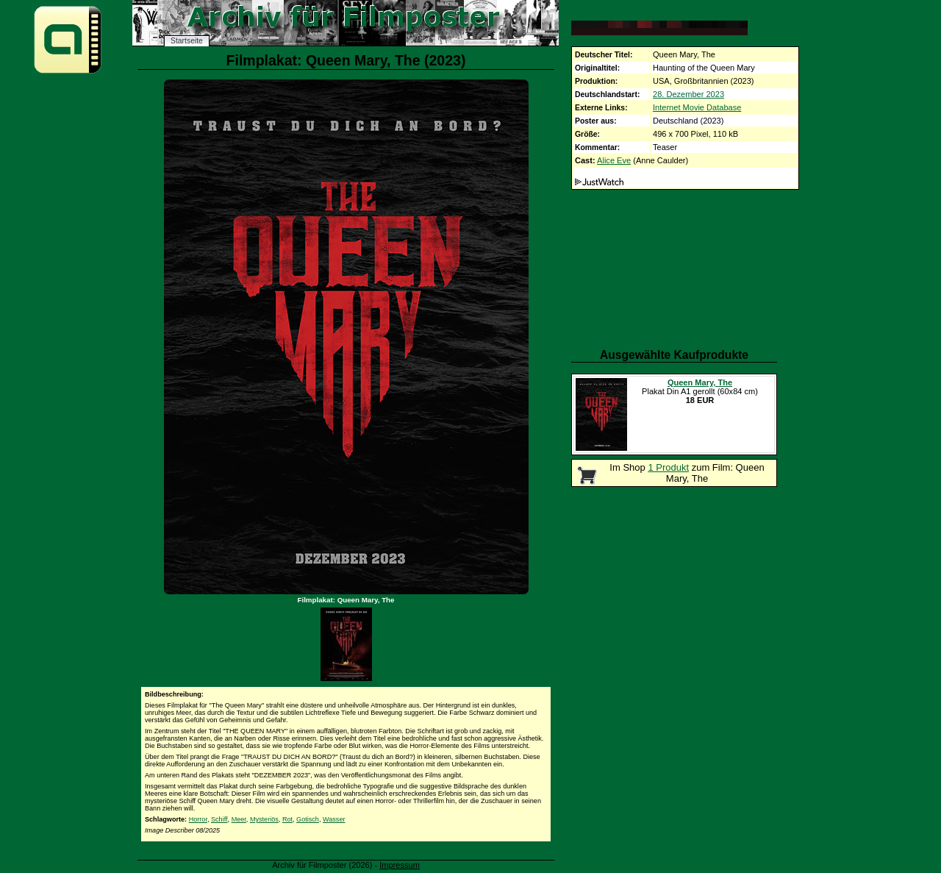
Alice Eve (614, 160)
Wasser (334, 819)
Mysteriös (264, 819)
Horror (198, 819)
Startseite (187, 41)
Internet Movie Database (697, 107)
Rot (287, 819)
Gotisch (307, 819)
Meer (239, 819)
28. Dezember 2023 (688, 94)
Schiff (219, 819)
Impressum (399, 864)
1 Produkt (668, 467)
